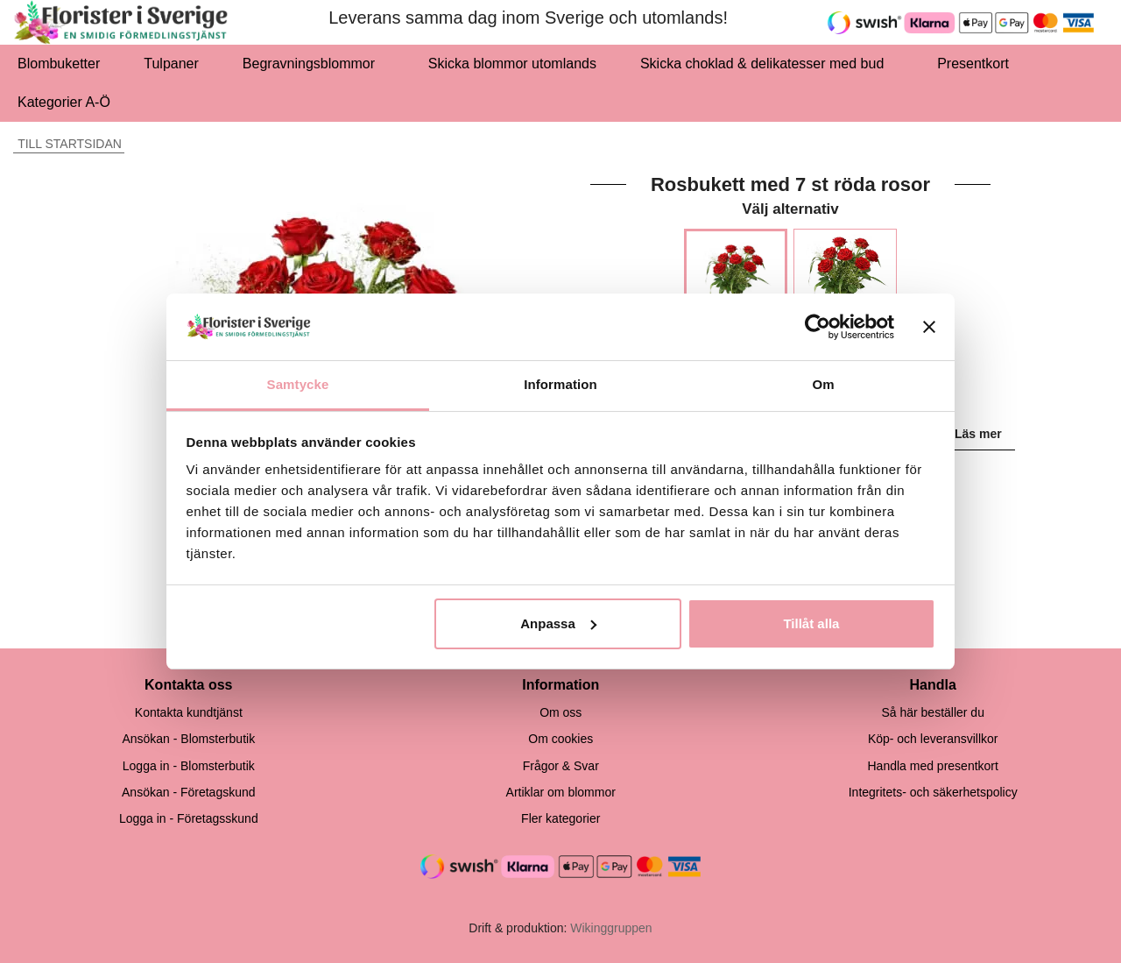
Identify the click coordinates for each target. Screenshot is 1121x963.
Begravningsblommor (313, 63)
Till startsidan (67, 144)
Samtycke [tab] (298, 384)
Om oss (560, 712)
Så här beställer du (932, 712)
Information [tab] (560, 384)
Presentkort (973, 63)
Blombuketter (59, 63)
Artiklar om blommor (561, 792)
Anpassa (558, 623)
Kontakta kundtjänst (189, 712)
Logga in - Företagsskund (188, 818)
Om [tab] (823, 384)
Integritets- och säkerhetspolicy (933, 792)
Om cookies (560, 739)
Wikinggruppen (611, 928)
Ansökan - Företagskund (189, 792)
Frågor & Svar (561, 766)
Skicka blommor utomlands (512, 63)
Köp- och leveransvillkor (933, 739)
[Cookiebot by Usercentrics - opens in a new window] (817, 327)
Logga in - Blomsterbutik (189, 766)
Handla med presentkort (932, 766)
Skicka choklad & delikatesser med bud (766, 63)
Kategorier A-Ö (69, 102)
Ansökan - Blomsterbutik (188, 739)
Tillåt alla (811, 623)
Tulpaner (171, 63)
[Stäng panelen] (929, 327)
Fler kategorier (560, 818)
